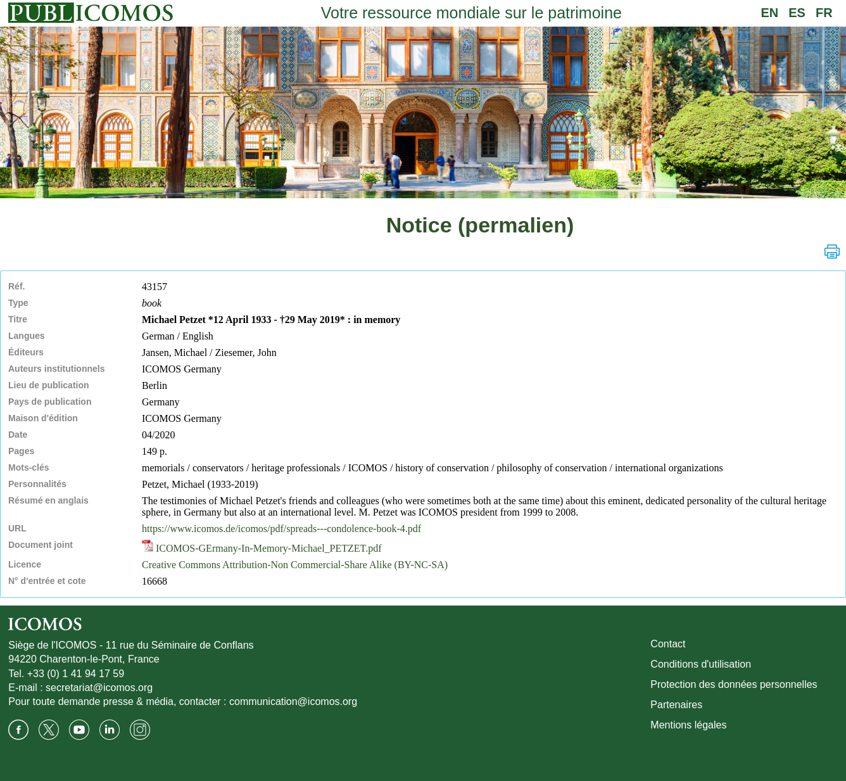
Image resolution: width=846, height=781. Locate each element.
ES (796, 13)
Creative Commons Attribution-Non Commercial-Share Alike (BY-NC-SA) (295, 564)
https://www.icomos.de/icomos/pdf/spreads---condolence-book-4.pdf (281, 528)
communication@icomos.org (293, 701)
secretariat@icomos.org (99, 687)
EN (769, 13)
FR (824, 13)
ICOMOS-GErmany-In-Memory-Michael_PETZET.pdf (262, 548)
